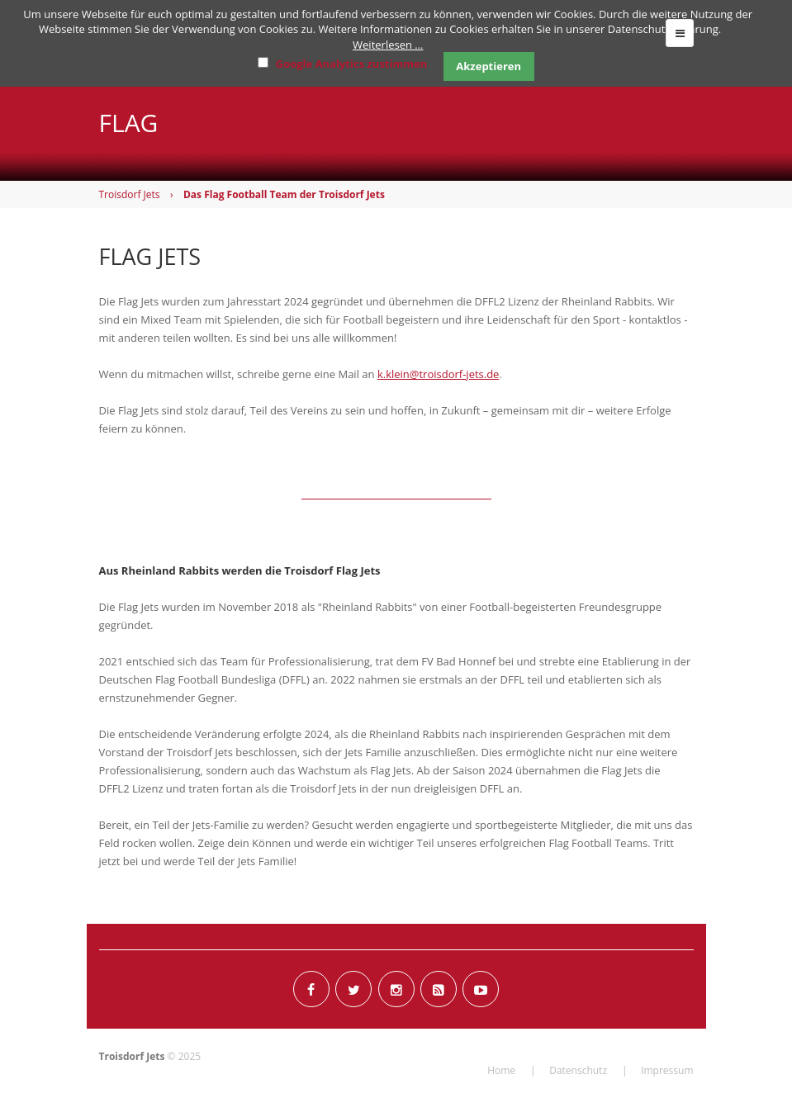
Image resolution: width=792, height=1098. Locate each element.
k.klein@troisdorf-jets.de (438, 374)
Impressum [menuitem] (667, 1070)
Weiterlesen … (388, 44)
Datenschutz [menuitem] (578, 1070)
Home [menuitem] (501, 1070)
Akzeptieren (488, 66)
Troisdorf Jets (129, 194)
